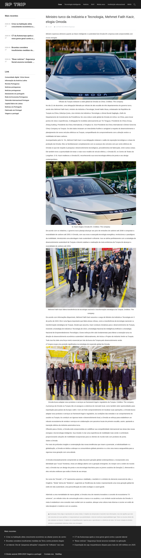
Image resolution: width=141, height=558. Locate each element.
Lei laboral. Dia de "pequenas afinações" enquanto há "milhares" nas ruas (34, 545)
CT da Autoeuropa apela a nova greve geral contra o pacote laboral (22, 38)
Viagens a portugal (12, 113)
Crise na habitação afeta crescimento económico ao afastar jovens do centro (23, 26)
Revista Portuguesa (12, 84)
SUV (92, 4)
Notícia (85, 4)
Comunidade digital (12, 77)
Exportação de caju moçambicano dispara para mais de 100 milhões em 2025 (104, 545)
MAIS (129, 4)
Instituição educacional (116, 4)
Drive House (24, 77)
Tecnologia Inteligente (72, 4)
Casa (60, 4)
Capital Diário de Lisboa (13, 103)
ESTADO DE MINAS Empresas (65, 27)
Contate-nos (49, 554)
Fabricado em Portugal (13, 110)
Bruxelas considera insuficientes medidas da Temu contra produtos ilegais (34, 541)
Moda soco (101, 4)
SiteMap (58, 554)
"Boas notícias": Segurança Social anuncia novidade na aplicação (23, 62)
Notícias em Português (13, 107)
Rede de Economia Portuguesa (16, 97)
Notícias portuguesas (13, 87)
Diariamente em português (14, 94)
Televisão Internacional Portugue (17, 100)
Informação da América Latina (16, 80)
